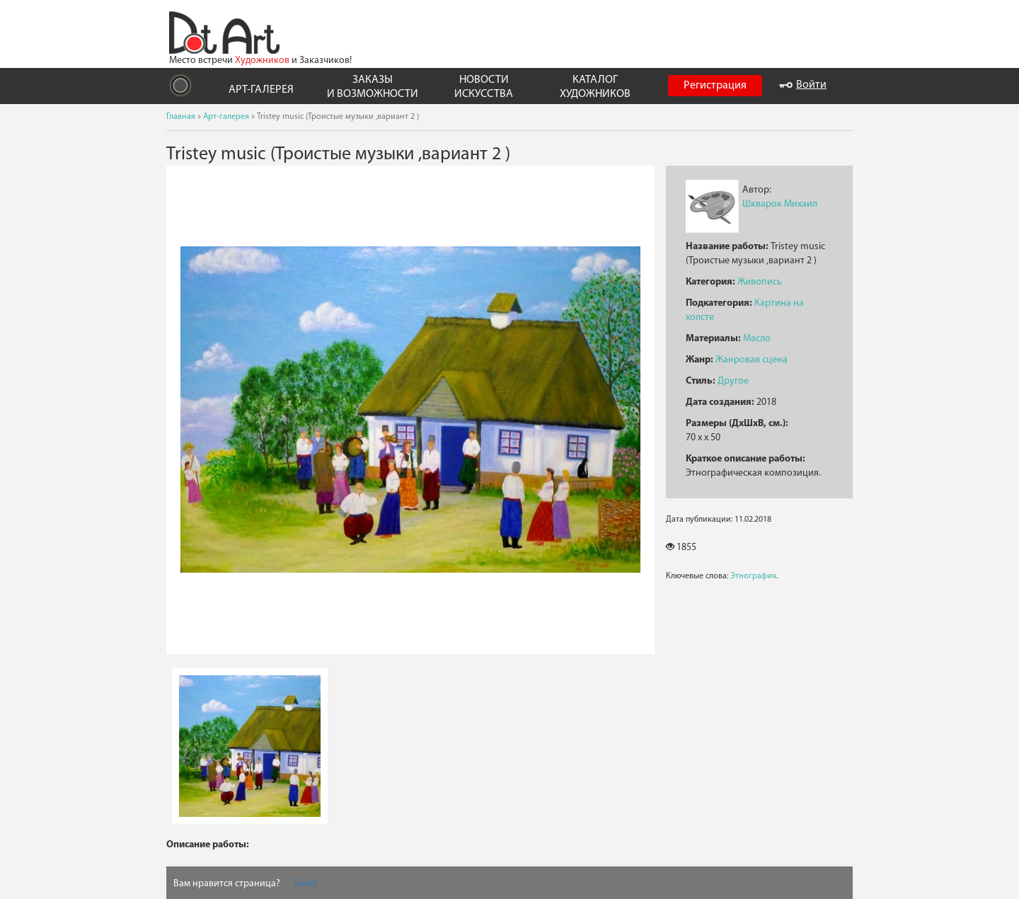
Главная (180, 117)
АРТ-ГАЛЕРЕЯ (261, 90)
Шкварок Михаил (779, 204)
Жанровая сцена (751, 360)
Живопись (759, 282)
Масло (757, 338)
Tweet (305, 883)
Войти (803, 85)
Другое (733, 381)
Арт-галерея (226, 117)
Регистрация (715, 85)
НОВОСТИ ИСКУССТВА (483, 86)
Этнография (753, 576)
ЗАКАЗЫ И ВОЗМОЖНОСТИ (372, 86)
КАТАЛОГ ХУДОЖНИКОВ (595, 86)
